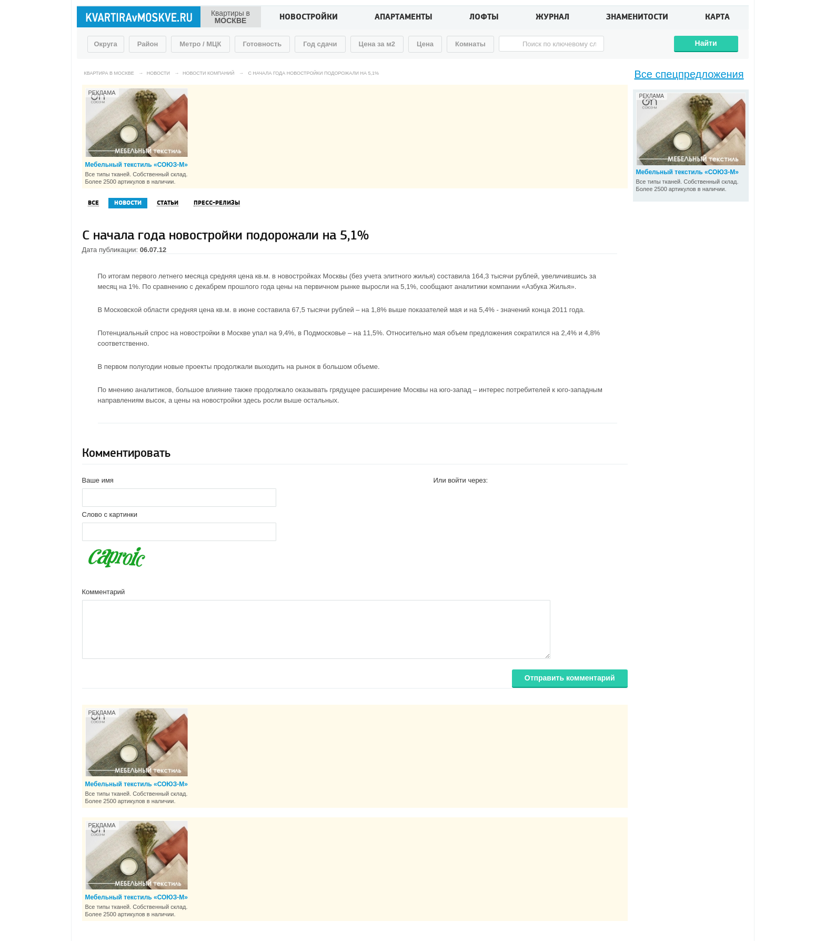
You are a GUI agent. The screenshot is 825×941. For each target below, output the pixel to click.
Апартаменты (403, 18)
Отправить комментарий (570, 678)
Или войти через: (461, 480)
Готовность (262, 44)
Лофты (484, 18)
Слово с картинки (110, 514)
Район (147, 44)
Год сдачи (320, 44)
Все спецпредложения (689, 74)
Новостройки (308, 18)
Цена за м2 (377, 44)
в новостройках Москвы (309, 276)
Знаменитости (637, 18)
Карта (717, 18)
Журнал (552, 18)
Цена (425, 44)
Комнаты (470, 44)
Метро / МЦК (200, 44)
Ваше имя (98, 480)
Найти (706, 43)
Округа (105, 44)
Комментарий (103, 592)
